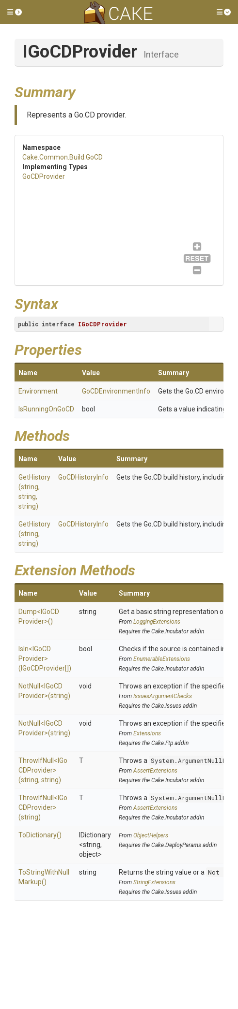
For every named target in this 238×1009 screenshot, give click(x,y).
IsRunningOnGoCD (46, 409)
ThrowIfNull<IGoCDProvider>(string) (42, 807)
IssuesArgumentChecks (162, 696)
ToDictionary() (40, 835)
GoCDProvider (43, 176)
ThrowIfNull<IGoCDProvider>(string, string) (42, 770)
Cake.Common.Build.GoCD (62, 157)
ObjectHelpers (150, 835)
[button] (14, 12)
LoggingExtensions (156, 621)
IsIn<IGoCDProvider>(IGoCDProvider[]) (44, 658)
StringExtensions (154, 882)
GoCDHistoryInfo (83, 477)
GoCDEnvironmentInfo (116, 391)
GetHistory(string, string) (34, 533)
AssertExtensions (155, 770)
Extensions (147, 733)
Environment (38, 391)
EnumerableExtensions (161, 659)
